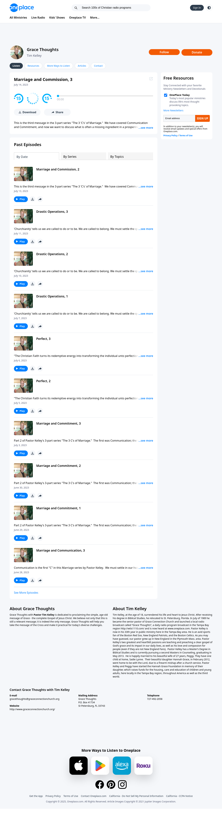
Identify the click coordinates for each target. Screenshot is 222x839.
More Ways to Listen (58, 65)
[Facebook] (99, 784)
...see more (145, 127)
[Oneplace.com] (22, 7)
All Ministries (18, 17)
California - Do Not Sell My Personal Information (136, 795)
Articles (82, 65)
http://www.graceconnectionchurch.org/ (32, 708)
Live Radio (38, 17)
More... (94, 17)
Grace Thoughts (43, 49)
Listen (16, 65)
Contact (98, 65)
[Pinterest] (111, 784)
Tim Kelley (34, 55)
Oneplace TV (77, 17)
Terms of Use (70, 795)
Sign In (197, 7)
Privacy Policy (53, 795)
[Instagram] (122, 784)
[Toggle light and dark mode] (209, 7)
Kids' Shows (57, 17)
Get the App (36, 795)
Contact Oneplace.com (94, 795)
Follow (164, 52)
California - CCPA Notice (179, 795)
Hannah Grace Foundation (166, 665)
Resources (33, 65)
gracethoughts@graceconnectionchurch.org (34, 698)
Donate (197, 52)
